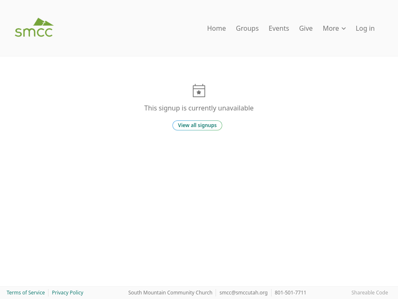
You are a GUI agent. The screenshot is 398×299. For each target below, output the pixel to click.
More (334, 28)
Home (216, 28)
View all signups (197, 125)
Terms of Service (26, 292)
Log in (365, 28)
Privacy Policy (67, 292)
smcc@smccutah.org (243, 292)
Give (306, 28)
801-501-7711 (290, 292)
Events (279, 28)
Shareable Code (370, 292)
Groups (247, 28)
